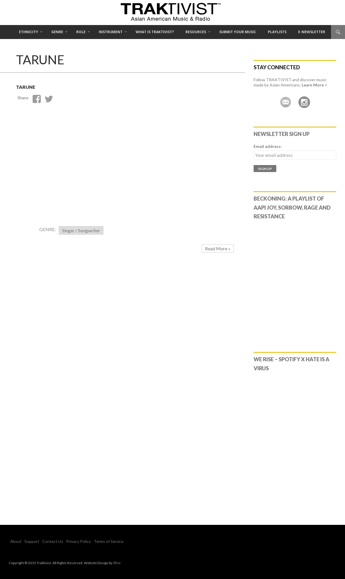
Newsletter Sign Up (281, 134)
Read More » (218, 248)
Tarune (34, 85)
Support (28, 541)
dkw (116, 562)
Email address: (268, 146)
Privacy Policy (68, 541)
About (15, 541)
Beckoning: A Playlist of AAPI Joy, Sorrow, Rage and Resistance (292, 207)
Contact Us (45, 541)
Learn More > (314, 84)
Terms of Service (95, 541)
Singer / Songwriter (81, 230)
